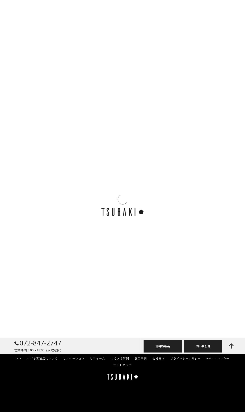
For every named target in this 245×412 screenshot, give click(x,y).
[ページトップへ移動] (231, 346)
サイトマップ (122, 365)
